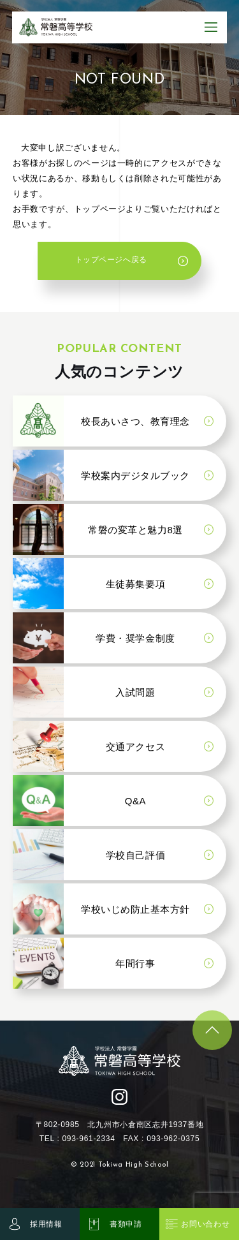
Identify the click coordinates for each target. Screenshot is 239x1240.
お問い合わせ (205, 1224)
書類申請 (126, 1224)
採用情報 (46, 1224)
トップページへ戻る (110, 263)
